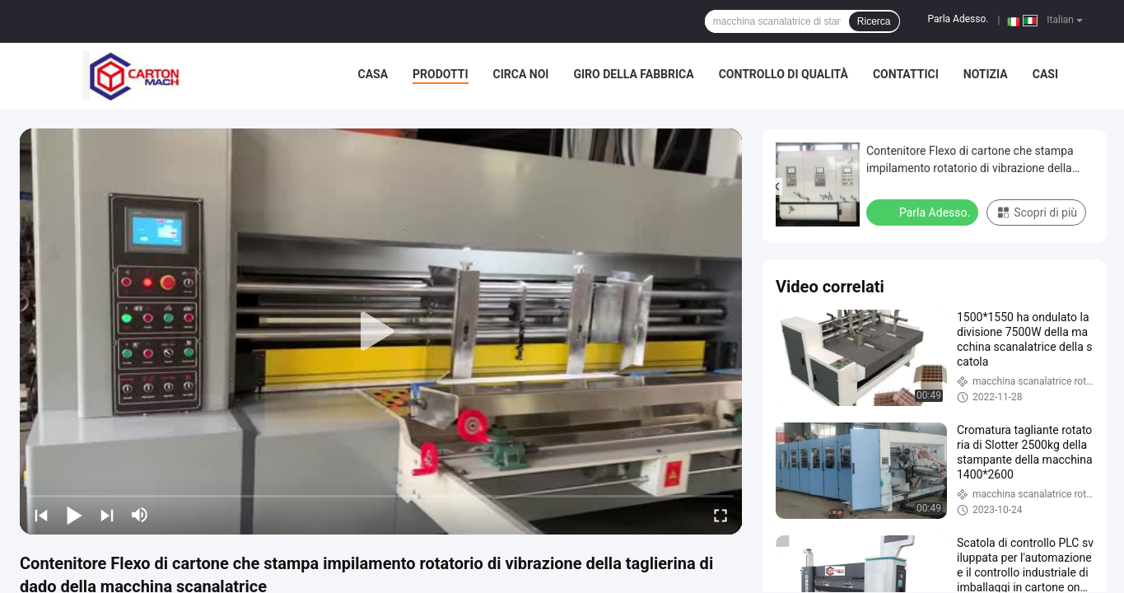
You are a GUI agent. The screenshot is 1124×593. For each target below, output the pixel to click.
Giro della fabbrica (633, 74)
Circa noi (521, 74)
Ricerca (874, 21)
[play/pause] (74, 514)
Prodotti (441, 74)
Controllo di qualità (783, 74)
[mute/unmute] (140, 514)
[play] (381, 332)
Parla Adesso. (958, 19)
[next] (107, 514)
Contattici (906, 74)
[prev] (41, 514)
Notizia (985, 74)
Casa (372, 74)
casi (1045, 74)
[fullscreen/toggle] (720, 514)
